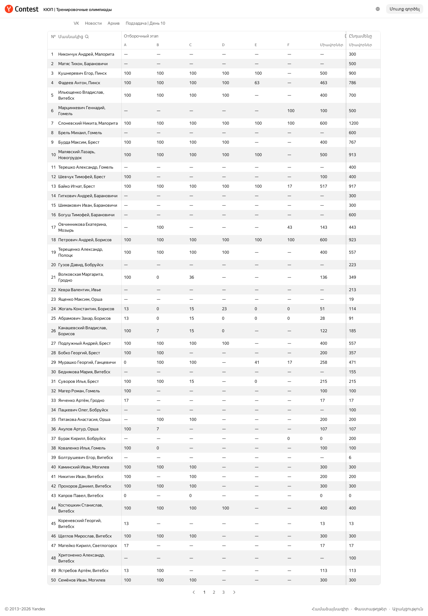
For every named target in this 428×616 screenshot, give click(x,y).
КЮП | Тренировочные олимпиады (77, 9)
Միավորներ (363, 45)
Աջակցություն (407, 608)
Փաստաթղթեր (370, 608)
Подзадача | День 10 (145, 23)
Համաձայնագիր (330, 608)
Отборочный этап (144, 36)
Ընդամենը (363, 36)
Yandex (38, 608)
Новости (93, 23)
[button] (73, 36)
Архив (114, 23)
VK (76, 23)
